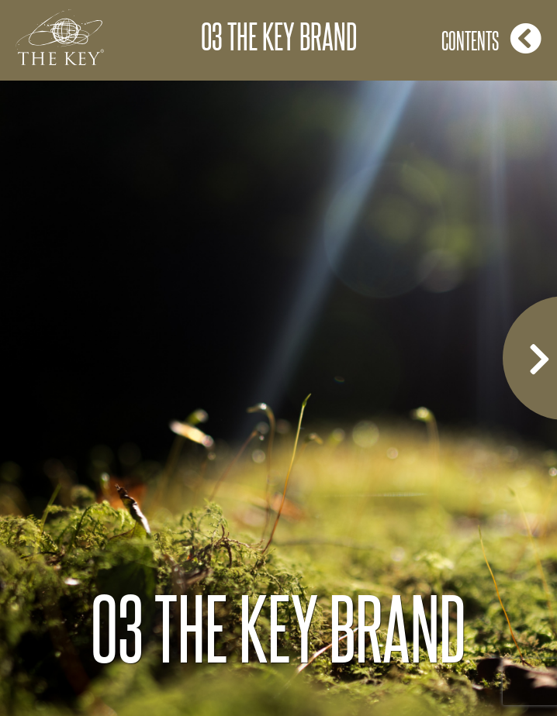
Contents (491, 38)
